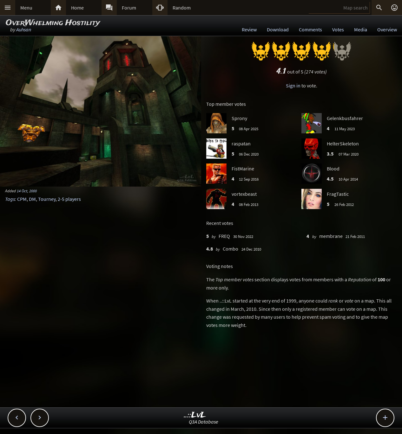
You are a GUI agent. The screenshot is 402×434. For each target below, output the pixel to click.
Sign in (293, 85)
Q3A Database (203, 421)
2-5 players (69, 199)
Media (360, 29)
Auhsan (23, 29)
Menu (26, 7)
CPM (22, 199)
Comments (310, 29)
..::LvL (195, 415)
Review (249, 29)
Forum (129, 7)
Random (182, 7)
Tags (10, 199)
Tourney (47, 199)
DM (32, 199)
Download (278, 29)
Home (77, 7)
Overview (387, 29)
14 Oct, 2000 (27, 190)
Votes (338, 29)
